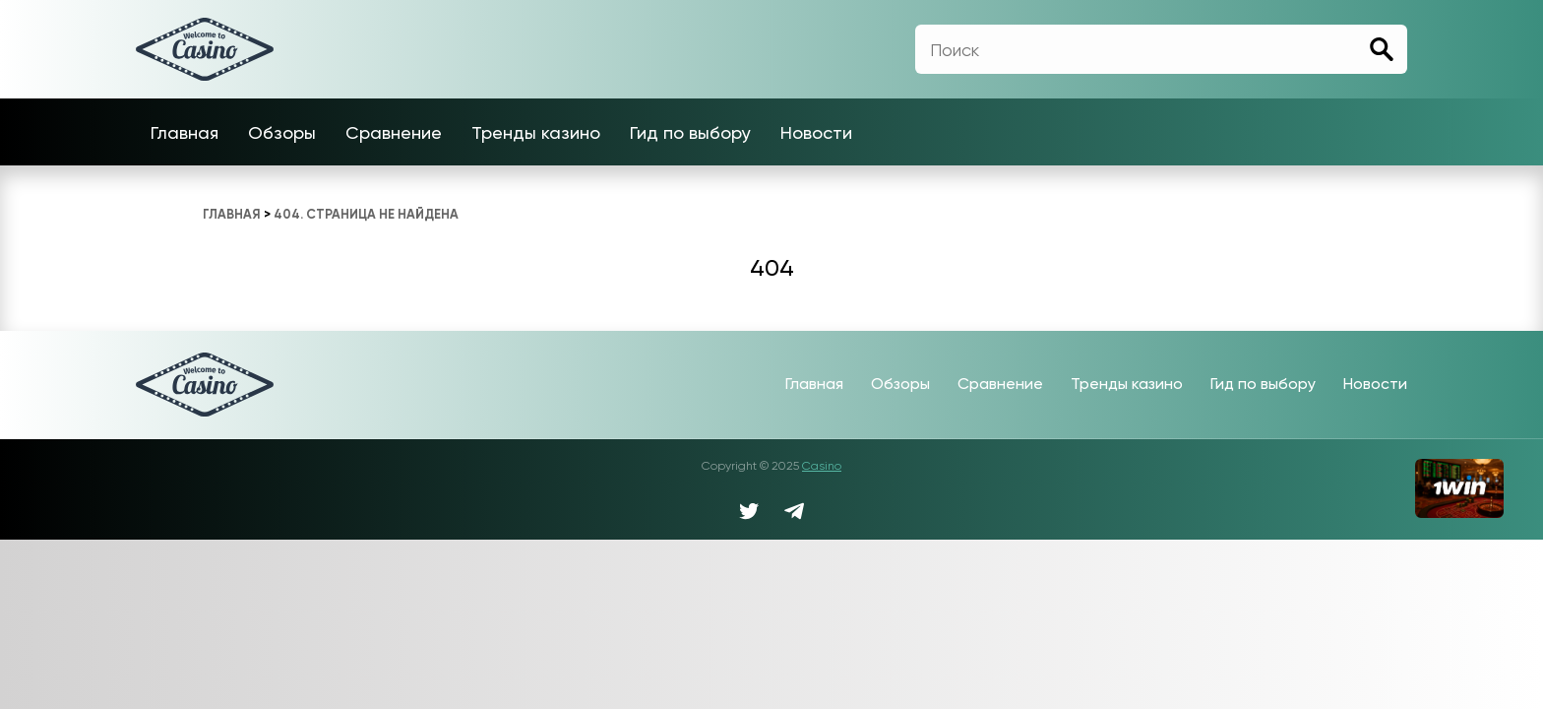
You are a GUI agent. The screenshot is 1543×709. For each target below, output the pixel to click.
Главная (184, 132)
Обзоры (282, 132)
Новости (816, 132)
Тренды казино (535, 132)
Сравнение (393, 132)
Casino (821, 466)
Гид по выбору (690, 132)
